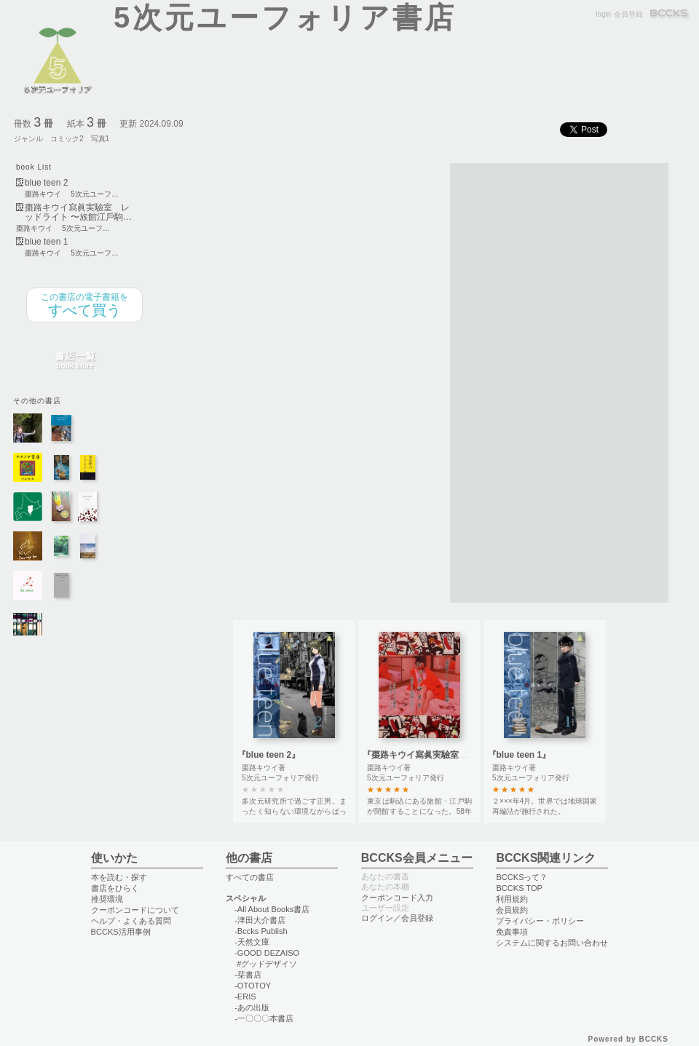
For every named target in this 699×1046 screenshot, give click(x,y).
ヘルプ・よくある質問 (131, 920)
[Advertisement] (497, 381)
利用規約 (512, 899)
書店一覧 (75, 361)
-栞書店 (247, 974)
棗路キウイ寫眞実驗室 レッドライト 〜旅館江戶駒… (78, 212)
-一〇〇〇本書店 (263, 1018)
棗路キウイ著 (263, 768)
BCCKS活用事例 (121, 931)
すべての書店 (250, 877)
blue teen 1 (46, 242)
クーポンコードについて (135, 910)
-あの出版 (251, 1007)
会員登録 (628, 14)
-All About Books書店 (271, 909)
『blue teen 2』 (269, 755)
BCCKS (670, 14)
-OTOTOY (252, 985)
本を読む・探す (119, 877)
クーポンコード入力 (397, 897)
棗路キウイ (43, 194)
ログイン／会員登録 (397, 918)
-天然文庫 (251, 942)
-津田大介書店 (259, 920)
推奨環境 (107, 899)
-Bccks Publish (260, 931)
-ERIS (245, 996)
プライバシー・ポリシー (540, 920)
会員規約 (512, 910)
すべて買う (84, 305)
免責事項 (512, 931)
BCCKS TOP (519, 888)
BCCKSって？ (522, 877)
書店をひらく (115, 888)
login (603, 14)
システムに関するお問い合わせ (552, 942)
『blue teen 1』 (519, 755)
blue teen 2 (46, 183)
